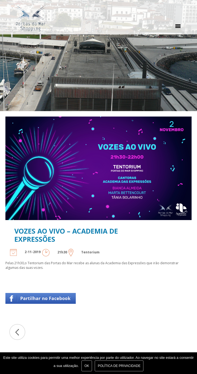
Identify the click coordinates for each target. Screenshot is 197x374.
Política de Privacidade (119, 366)
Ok (86, 366)
